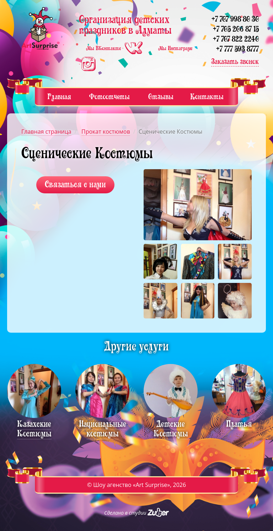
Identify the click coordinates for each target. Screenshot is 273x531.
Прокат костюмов (105, 131)
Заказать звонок (235, 61)
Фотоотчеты (109, 96)
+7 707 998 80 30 (235, 19)
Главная (59, 96)
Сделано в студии (136, 512)
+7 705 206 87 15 (236, 29)
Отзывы (160, 96)
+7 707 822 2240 (236, 39)
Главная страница (46, 131)
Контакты (207, 96)
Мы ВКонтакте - (115, 48)
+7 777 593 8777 (237, 49)
